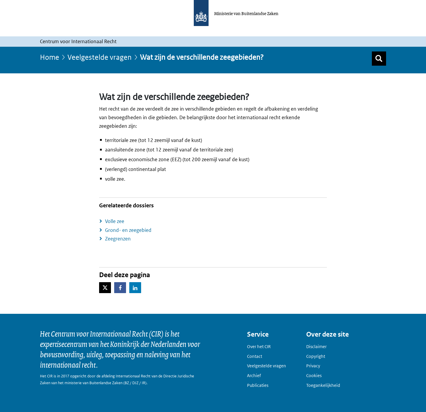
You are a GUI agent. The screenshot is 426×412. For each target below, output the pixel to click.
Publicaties (257, 385)
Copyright (315, 356)
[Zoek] (379, 58)
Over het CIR (259, 346)
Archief (254, 375)
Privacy (313, 366)
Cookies (314, 375)
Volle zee (114, 221)
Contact (254, 356)
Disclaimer (316, 346)
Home (49, 57)
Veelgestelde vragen (99, 57)
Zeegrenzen (118, 238)
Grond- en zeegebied (128, 230)
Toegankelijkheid (323, 385)
